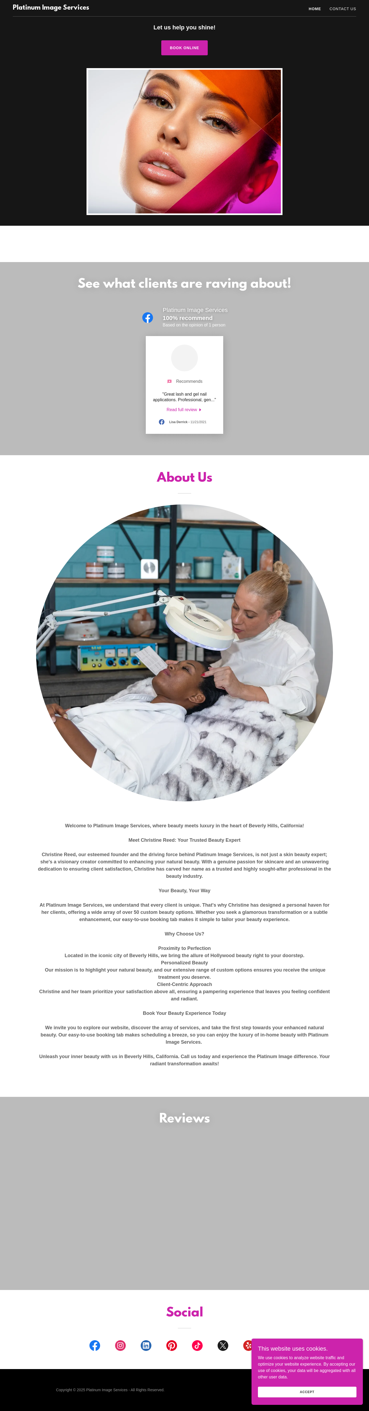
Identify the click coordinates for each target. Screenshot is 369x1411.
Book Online (184, 48)
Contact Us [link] (342, 9)
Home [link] (315, 9)
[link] (51, 8)
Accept (309, 1392)
